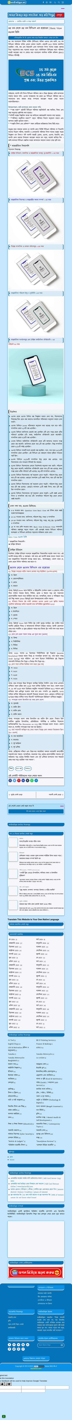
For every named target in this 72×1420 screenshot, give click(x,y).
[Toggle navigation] (62, 2)
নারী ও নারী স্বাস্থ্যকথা (24, 887)
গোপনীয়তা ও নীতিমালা (45, 1300)
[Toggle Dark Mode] (55, 2)
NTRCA (27, 768)
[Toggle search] (59, 2)
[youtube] (50, 2)
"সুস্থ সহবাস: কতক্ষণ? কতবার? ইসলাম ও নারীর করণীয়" (37, 890)
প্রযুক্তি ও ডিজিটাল (23, 901)
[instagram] (18, 1349)
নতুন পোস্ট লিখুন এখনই (16, 1324)
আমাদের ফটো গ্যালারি (44, 1293)
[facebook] (43, 2)
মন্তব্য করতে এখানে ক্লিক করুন (36, 811)
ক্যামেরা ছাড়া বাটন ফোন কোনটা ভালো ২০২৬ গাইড (35, 904)
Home (12, 1159)
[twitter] (14, 1349)
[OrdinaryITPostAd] (36, 15)
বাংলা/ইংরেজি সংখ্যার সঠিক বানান (30, 841)
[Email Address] (49, 1345)
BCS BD (19, 768)
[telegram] (18, 1344)
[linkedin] (27, 1344)
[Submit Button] (61, 1345)
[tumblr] (23, 1344)
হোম (11, 1157)
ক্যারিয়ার (21, 839)
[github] (23, 1349)
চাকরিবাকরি (11, 1328)
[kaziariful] (35, 1272)
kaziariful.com (36, 1368)
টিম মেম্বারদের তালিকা (45, 1297)
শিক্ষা (11, 768)
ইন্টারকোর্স (21, 853)
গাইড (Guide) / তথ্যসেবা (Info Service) (29, 870)
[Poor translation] (7, 1384)
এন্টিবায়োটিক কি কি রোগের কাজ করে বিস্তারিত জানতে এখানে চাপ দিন (36, 38)
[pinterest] (9, 1349)
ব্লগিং (9, 1321)
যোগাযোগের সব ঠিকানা (45, 1303)
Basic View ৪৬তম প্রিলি (17, 537)
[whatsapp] (47, 2)
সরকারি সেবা (12, 1317)
